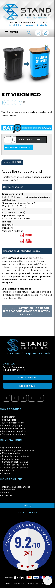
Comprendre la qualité (14, 431)
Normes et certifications (15, 462)
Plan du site (8, 470)
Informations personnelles (16, 487)
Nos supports (9, 420)
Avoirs (5, 492)
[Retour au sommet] (47, 580)
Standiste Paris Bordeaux (15, 456)
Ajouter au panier (31, 139)
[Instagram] (40, 398)
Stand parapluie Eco (29, 261)
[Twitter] (31, 398)
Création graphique (12, 425)
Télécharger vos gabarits (15, 467)
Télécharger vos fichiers (15, 465)
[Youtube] (6, 398)
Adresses (7, 495)
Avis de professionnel (13, 423)
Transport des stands (13, 434)
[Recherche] (29, 33)
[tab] (12, 162)
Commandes (9, 490)
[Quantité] (8, 139)
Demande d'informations (18, 147)
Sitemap (6, 473)
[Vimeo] (23, 398)
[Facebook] (14, 398)
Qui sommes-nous (11, 447)
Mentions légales (11, 453)
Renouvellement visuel (14, 428)
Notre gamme (9, 417)
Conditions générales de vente (18, 450)
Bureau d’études (11, 459)
